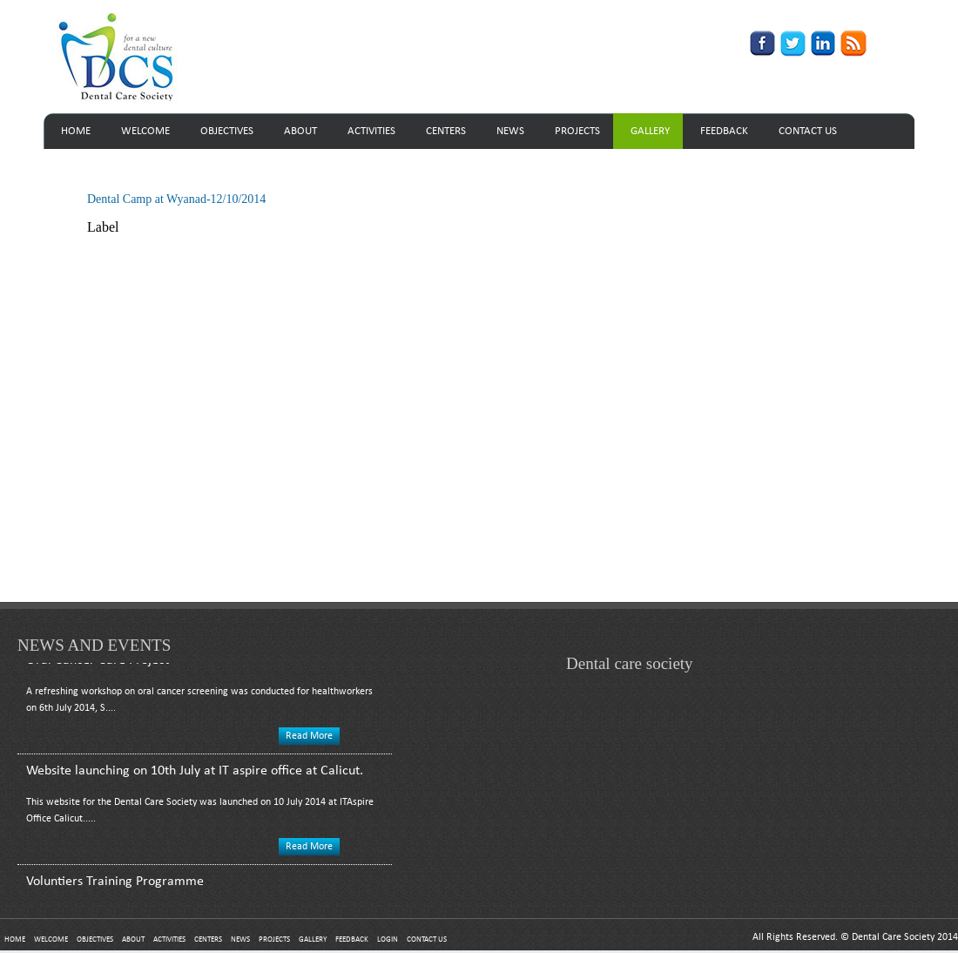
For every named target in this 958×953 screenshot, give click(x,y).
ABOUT (300, 131)
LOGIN (387, 939)
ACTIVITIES (371, 131)
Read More (309, 738)
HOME (76, 131)
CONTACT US (808, 131)
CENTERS (446, 131)
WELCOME (145, 131)
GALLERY (650, 131)
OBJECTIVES (226, 131)
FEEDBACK (724, 131)
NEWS (510, 131)
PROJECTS (577, 131)
